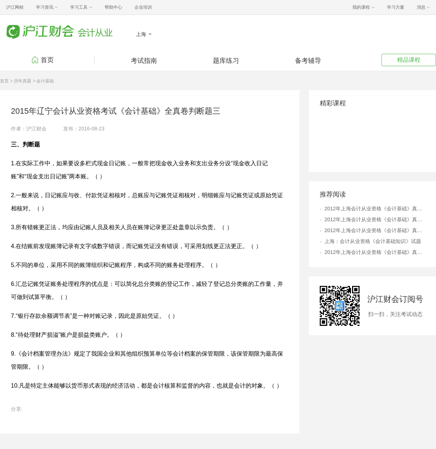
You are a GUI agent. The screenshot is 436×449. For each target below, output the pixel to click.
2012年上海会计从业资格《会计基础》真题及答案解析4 (374, 208)
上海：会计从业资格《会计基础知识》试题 (372, 241)
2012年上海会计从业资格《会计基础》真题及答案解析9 (374, 252)
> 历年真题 (20, 81)
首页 (47, 60)
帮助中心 (113, 7)
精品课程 (408, 60)
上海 (142, 34)
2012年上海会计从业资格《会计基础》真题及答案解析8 (374, 219)
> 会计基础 (43, 81)
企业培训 (143, 7)
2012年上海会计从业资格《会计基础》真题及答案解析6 (374, 230)
